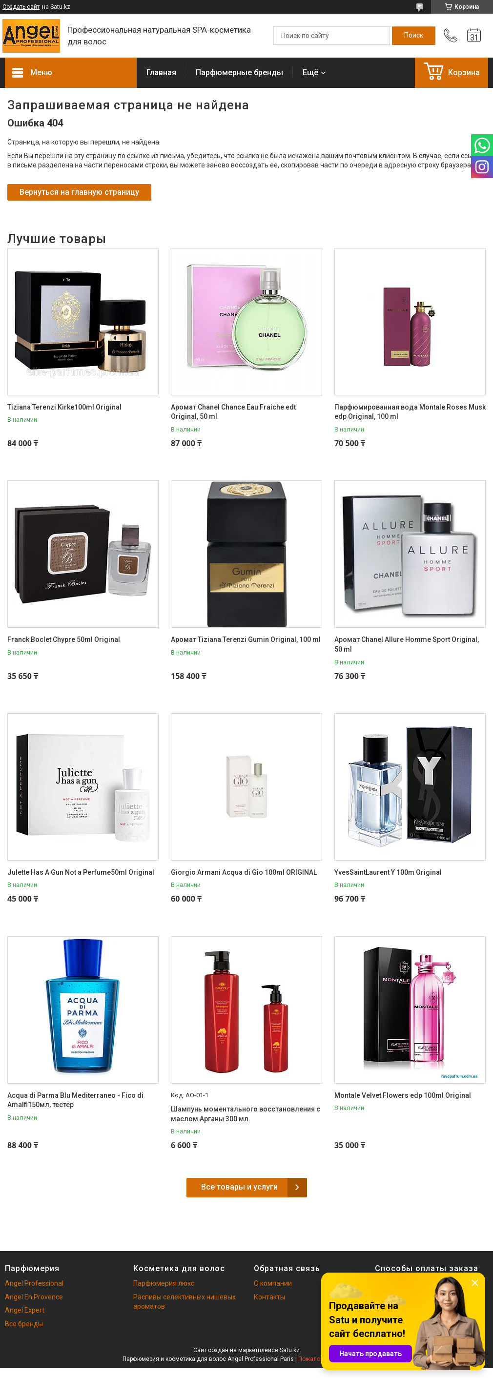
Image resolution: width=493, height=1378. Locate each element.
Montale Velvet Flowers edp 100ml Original (402, 1095)
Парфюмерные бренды (239, 72)
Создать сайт (21, 6)
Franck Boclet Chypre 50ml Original (63, 639)
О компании (273, 1283)
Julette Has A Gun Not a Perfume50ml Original (80, 872)
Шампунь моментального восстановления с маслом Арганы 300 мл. (245, 1114)
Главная (161, 72)
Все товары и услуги (239, 1187)
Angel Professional (34, 1283)
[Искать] (413, 35)
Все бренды (24, 1324)
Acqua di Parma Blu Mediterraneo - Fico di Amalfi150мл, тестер (75, 1100)
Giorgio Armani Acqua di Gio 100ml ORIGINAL (244, 872)
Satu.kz (290, 1350)
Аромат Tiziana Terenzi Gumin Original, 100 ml (246, 639)
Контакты (269, 1297)
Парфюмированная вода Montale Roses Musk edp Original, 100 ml (410, 412)
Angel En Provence (34, 1297)
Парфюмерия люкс (163, 1283)
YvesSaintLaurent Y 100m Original (388, 872)
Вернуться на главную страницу (79, 192)
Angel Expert (24, 1310)
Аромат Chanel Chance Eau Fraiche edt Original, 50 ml (233, 412)
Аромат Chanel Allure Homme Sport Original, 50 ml (406, 644)
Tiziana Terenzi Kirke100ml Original (64, 407)
